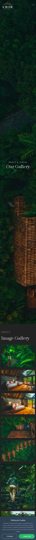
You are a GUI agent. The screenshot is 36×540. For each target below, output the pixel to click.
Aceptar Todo (27, 536)
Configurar (10, 536)
